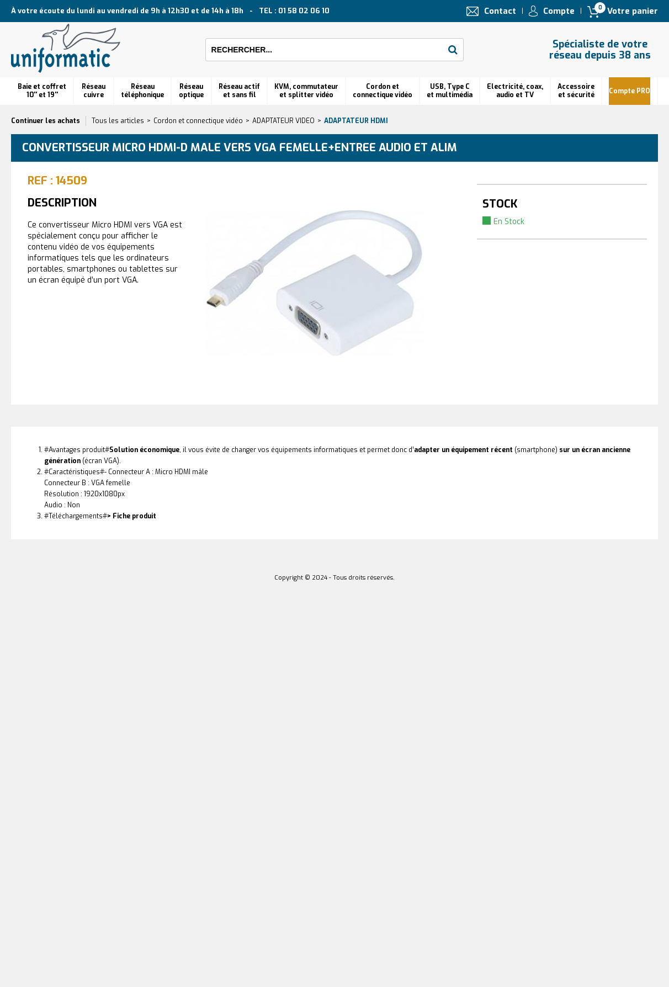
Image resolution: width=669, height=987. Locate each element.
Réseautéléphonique (142, 90)
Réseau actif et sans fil (239, 90)
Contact (500, 11)
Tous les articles (118, 120)
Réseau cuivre (93, 90)
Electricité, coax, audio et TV (515, 90)
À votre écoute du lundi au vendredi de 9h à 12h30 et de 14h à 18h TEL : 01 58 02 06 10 (170, 10)
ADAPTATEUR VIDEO (283, 120)
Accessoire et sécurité (576, 90)
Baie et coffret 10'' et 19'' (42, 90)
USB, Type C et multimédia (449, 90)
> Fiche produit (131, 516)
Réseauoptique (191, 90)
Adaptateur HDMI (356, 120)
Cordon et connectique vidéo (382, 90)
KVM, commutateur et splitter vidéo (306, 90)
